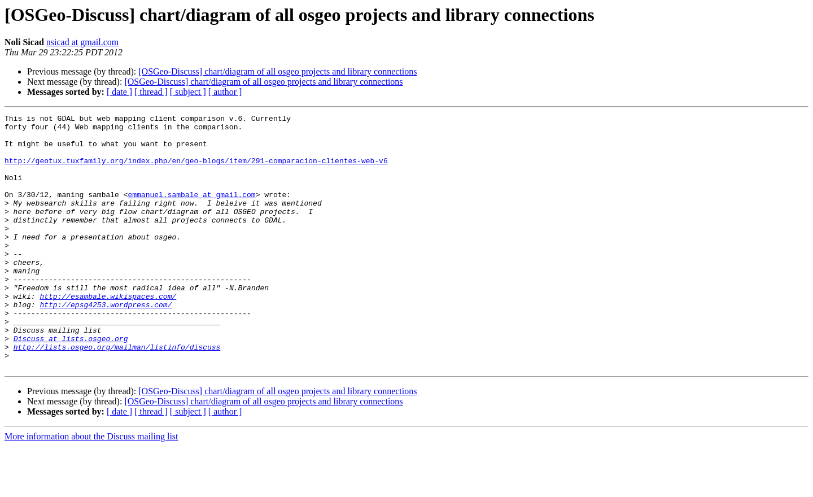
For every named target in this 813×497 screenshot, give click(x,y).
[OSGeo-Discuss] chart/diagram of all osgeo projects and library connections (277, 71)
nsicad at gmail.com (82, 42)
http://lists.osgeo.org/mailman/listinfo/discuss (117, 394)
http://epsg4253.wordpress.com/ (106, 343)
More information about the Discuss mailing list (91, 487)
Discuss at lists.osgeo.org (71, 384)
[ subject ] (188, 92)
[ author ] (225, 92)
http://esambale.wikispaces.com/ (108, 333)
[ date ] (119, 92)
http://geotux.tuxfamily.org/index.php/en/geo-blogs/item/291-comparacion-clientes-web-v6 (196, 170)
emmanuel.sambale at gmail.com (191, 211)
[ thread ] (151, 92)
